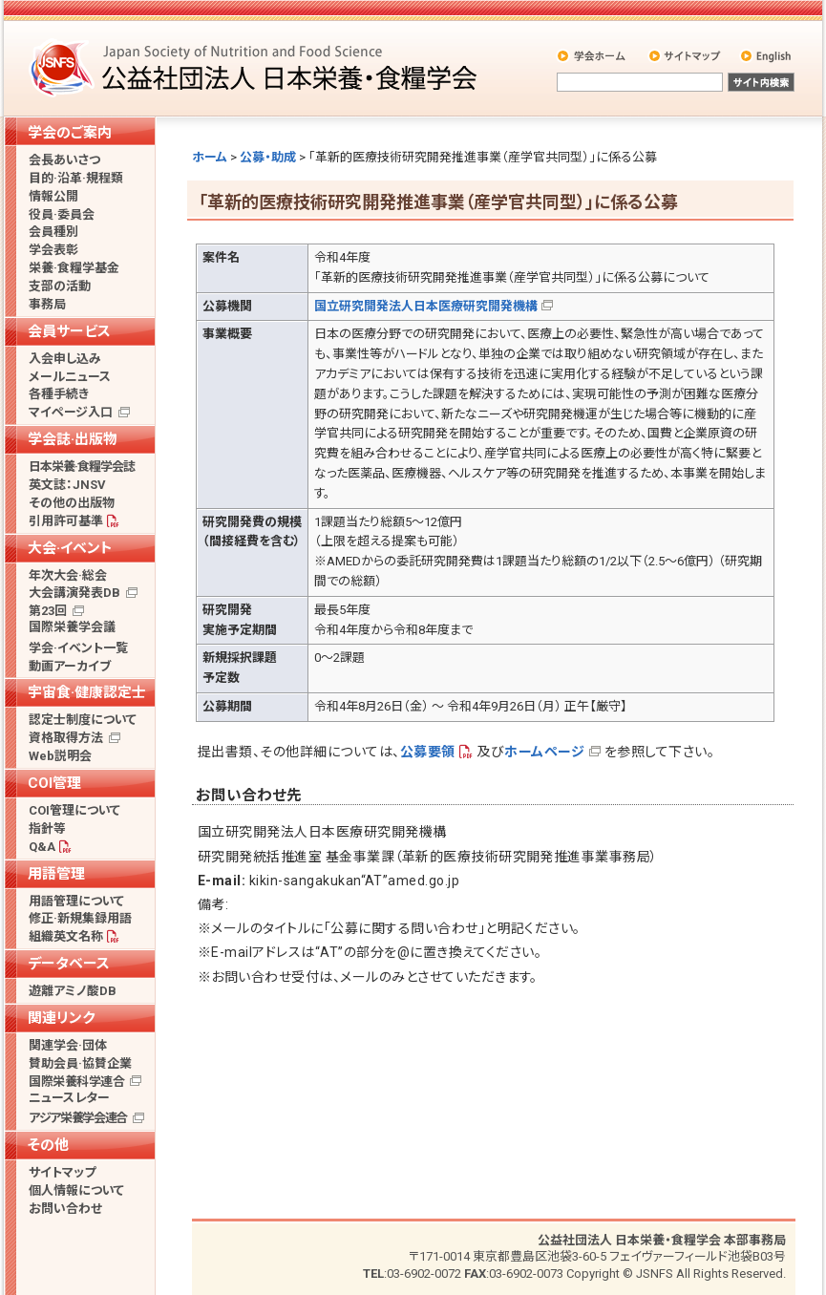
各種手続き (59, 394)
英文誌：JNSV (67, 485)
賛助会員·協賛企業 (80, 1063)
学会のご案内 (70, 132)
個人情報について (76, 1190)
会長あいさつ (64, 160)
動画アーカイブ (70, 666)
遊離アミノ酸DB (72, 991)
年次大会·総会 (68, 575)
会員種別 (53, 231)
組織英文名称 (66, 936)
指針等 (47, 828)
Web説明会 (60, 756)
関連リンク (61, 1018)
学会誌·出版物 (72, 439)
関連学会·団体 (68, 1045)
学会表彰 (53, 250)
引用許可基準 (66, 521)
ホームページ (544, 751)
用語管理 (56, 873)
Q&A (42, 846)
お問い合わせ (65, 1208)
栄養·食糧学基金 (74, 268)
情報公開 (53, 196)
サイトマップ (686, 55)
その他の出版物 (72, 503)
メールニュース (70, 377)
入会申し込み (65, 358)
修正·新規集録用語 (80, 918)
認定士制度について (83, 719)
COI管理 (54, 783)
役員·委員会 (62, 214)
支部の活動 (60, 286)
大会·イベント (70, 548)
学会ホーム (592, 55)
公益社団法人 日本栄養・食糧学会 (256, 67)
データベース (69, 963)
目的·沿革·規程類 (76, 178)
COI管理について (74, 810)
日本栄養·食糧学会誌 (82, 466)
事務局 (47, 304)
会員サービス (69, 331)
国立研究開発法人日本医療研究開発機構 (426, 306)
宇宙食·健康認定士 (87, 692)
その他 (48, 1145)
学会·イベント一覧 (78, 648)
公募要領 (427, 751)
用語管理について (76, 901)
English (766, 55)
